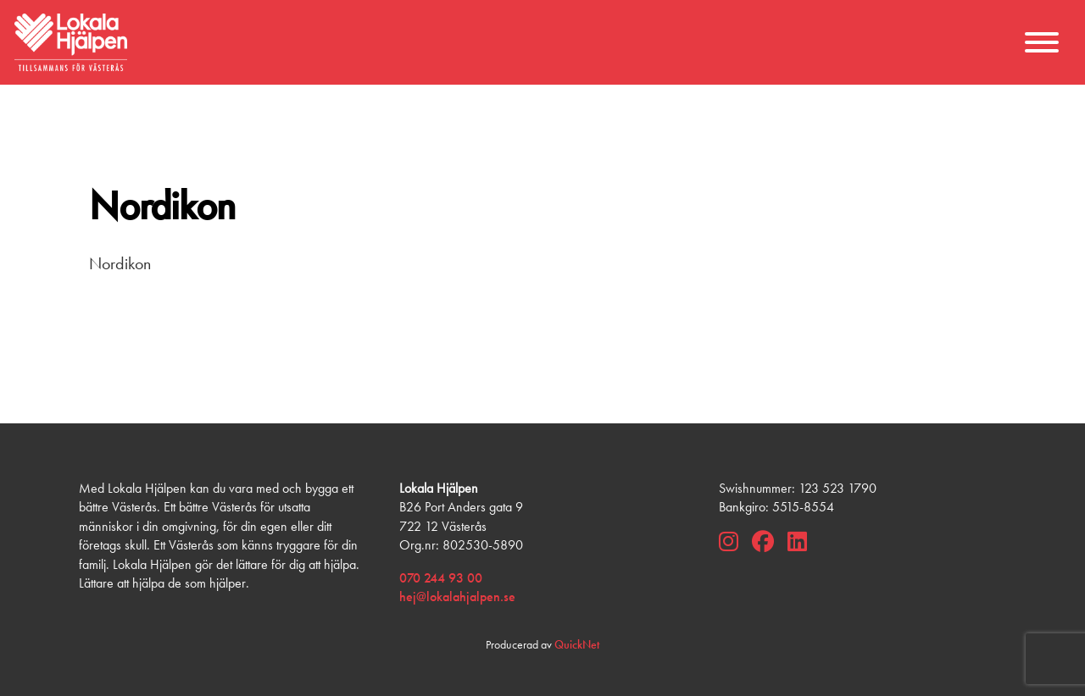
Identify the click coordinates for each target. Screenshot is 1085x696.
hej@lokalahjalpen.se (457, 596)
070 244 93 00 (440, 578)
